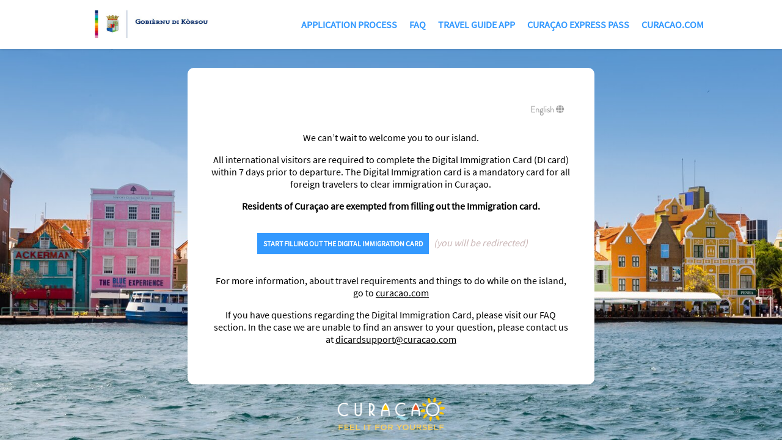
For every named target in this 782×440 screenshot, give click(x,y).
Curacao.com (672, 24)
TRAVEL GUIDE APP (476, 24)
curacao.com (402, 293)
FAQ (417, 24)
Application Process (349, 24)
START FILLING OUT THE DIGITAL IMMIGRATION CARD (343, 243)
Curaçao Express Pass (578, 24)
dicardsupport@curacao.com (395, 339)
